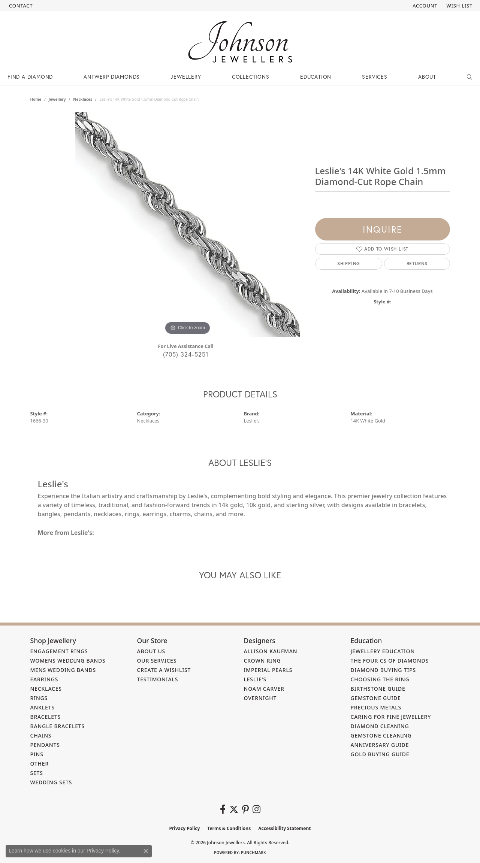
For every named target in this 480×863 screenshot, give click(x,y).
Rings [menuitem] (39, 698)
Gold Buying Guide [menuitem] (380, 754)
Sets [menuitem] (36, 772)
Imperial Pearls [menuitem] (268, 669)
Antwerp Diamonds (112, 76)
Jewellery (185, 76)
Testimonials (157, 679)
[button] (424, 5)
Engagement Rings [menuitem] (59, 651)
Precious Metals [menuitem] (376, 707)
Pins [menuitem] (36, 754)
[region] (187, 224)
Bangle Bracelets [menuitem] (57, 726)
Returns (417, 263)
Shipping (348, 263)
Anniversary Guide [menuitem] (380, 744)
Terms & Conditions (229, 828)
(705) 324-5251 (186, 354)
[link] (20, 5)
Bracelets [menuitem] (45, 716)
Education (315, 76)
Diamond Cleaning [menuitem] (380, 726)
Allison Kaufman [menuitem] (271, 651)
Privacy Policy (184, 828)
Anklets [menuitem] (42, 707)
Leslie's (252, 420)
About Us (151, 651)
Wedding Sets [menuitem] (51, 782)
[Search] (470, 77)
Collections (250, 76)
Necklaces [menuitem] (46, 688)
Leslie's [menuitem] (255, 679)
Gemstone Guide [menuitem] (376, 698)
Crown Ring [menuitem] (262, 660)
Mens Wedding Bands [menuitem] (63, 669)
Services (374, 76)
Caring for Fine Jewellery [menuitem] (391, 716)
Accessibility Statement (284, 828)
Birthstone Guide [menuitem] (378, 688)
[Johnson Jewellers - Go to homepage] (240, 42)
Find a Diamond (30, 76)
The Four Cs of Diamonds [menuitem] (390, 660)
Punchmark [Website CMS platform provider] (253, 852)
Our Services (157, 660)
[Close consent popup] (146, 851)
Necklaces (82, 99)
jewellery (57, 99)
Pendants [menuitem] (45, 744)
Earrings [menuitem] (44, 679)
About (427, 76)
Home (36, 99)
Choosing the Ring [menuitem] (380, 679)
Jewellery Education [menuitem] (383, 651)
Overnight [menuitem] (260, 698)
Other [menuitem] (39, 763)
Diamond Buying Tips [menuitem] (383, 669)
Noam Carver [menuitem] (264, 688)
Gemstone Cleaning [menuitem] (381, 735)
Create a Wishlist (164, 669)
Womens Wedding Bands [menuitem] (68, 660)
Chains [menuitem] (41, 735)
